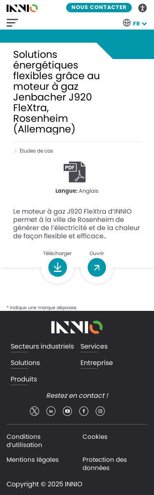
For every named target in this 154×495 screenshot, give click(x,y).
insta (100, 411)
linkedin (51, 411)
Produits (24, 379)
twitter (34, 411)
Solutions (25, 363)
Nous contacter (98, 7)
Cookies (95, 436)
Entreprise (96, 363)
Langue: (66, 191)
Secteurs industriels (42, 346)
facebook (84, 411)
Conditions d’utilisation (24, 440)
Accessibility (142, 7)
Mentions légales (33, 459)
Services (94, 346)
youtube (67, 411)
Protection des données (105, 463)
